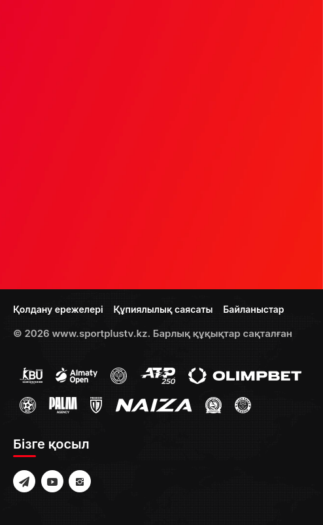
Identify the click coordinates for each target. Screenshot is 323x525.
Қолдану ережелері (58, 309)
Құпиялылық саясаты (162, 309)
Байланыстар (253, 309)
